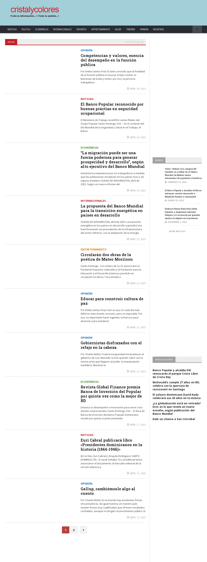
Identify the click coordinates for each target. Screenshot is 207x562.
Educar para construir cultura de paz (112, 301)
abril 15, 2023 (136, 473)
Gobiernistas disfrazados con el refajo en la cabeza (111, 345)
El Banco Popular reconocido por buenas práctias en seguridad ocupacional (112, 109)
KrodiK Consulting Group (87, 558)
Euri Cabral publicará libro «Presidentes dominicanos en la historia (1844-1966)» (111, 445)
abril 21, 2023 (136, 424)
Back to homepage (133, 42)
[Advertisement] (129, 10)
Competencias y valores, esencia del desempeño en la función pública (112, 60)
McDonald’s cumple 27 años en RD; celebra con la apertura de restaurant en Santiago (176, 385)
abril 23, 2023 (136, 239)
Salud (118, 29)
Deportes (81, 29)
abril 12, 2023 (136, 517)
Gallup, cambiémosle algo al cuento (108, 491)
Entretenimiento (100, 29)
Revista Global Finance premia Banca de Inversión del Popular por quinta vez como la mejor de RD (111, 393)
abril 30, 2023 (136, 88)
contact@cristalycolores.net (114, 558)
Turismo (130, 29)
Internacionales (62, 29)
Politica (26, 29)
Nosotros (158, 29)
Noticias (12, 29)
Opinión (144, 29)
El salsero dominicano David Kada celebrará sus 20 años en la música (176, 396)
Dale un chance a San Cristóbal (174, 419)
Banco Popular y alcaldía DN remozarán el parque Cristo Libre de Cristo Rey (177, 373)
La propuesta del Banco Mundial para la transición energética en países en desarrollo (112, 210)
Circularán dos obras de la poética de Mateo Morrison (106, 257)
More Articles (177, 231)
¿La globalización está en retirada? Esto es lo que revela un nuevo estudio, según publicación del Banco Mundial (176, 408)
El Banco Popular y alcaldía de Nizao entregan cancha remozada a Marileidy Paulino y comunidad (183, 193)
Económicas (41, 29)
